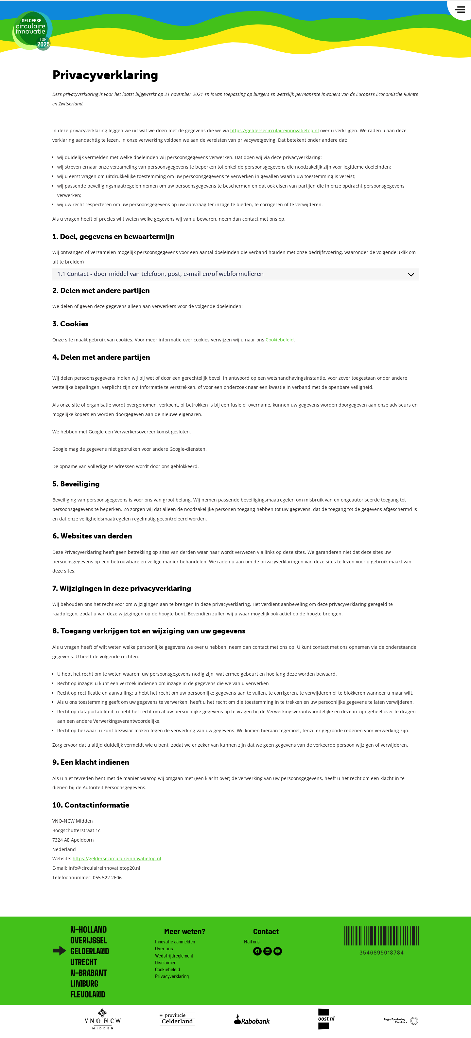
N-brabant (88, 972)
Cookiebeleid (280, 340)
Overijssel (88, 940)
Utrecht (83, 962)
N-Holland (88, 929)
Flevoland (87, 994)
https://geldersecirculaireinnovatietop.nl (274, 130)
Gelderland (89, 951)
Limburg (84, 983)
